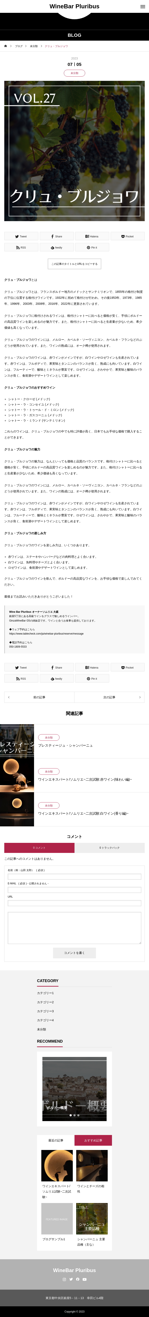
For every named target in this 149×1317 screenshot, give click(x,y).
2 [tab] (74, 1115)
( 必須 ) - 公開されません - (28, 883)
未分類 (74, 73)
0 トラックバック (110, 847)
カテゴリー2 (45, 1002)
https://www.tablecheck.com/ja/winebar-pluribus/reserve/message (46, 633)
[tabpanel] (74, 1089)
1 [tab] (71, 1115)
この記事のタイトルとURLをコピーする (74, 263)
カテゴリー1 (45, 993)
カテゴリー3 (45, 1011)
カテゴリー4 (45, 1020)
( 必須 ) (26, 870)
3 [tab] (78, 1115)
